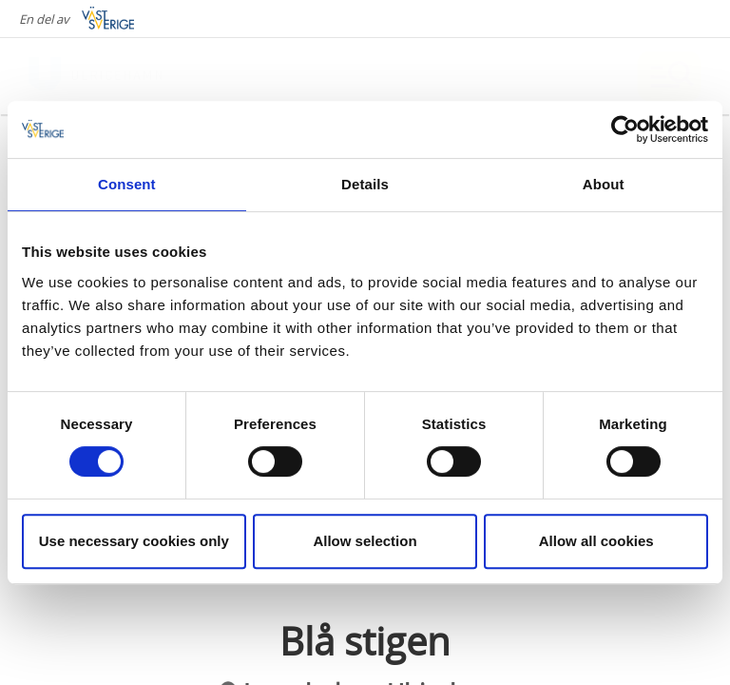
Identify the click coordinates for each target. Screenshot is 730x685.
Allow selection (364, 541)
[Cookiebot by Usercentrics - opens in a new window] (625, 129)
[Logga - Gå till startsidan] (95, 76)
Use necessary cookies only (134, 541)
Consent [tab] (127, 184)
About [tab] (603, 184)
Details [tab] (365, 184)
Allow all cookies (596, 541)
